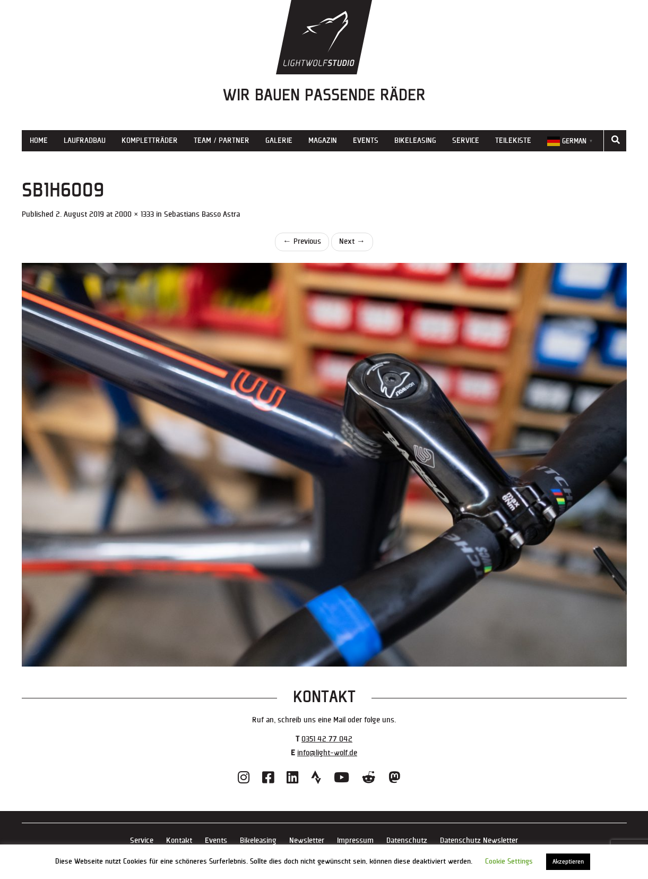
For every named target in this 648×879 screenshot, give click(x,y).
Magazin (322, 140)
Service (465, 140)
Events (365, 140)
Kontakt (179, 840)
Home (39, 140)
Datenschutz (406, 840)
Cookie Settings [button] (509, 861)
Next (352, 241)
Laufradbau (85, 140)
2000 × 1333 (134, 214)
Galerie (278, 140)
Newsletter (306, 840)
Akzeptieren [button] (568, 861)
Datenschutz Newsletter (479, 840)
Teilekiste (513, 140)
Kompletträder (150, 140)
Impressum (355, 840)
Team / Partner (221, 140)
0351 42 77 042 (326, 739)
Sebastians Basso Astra (202, 214)
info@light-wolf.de (327, 753)
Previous (302, 241)
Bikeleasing (415, 140)
